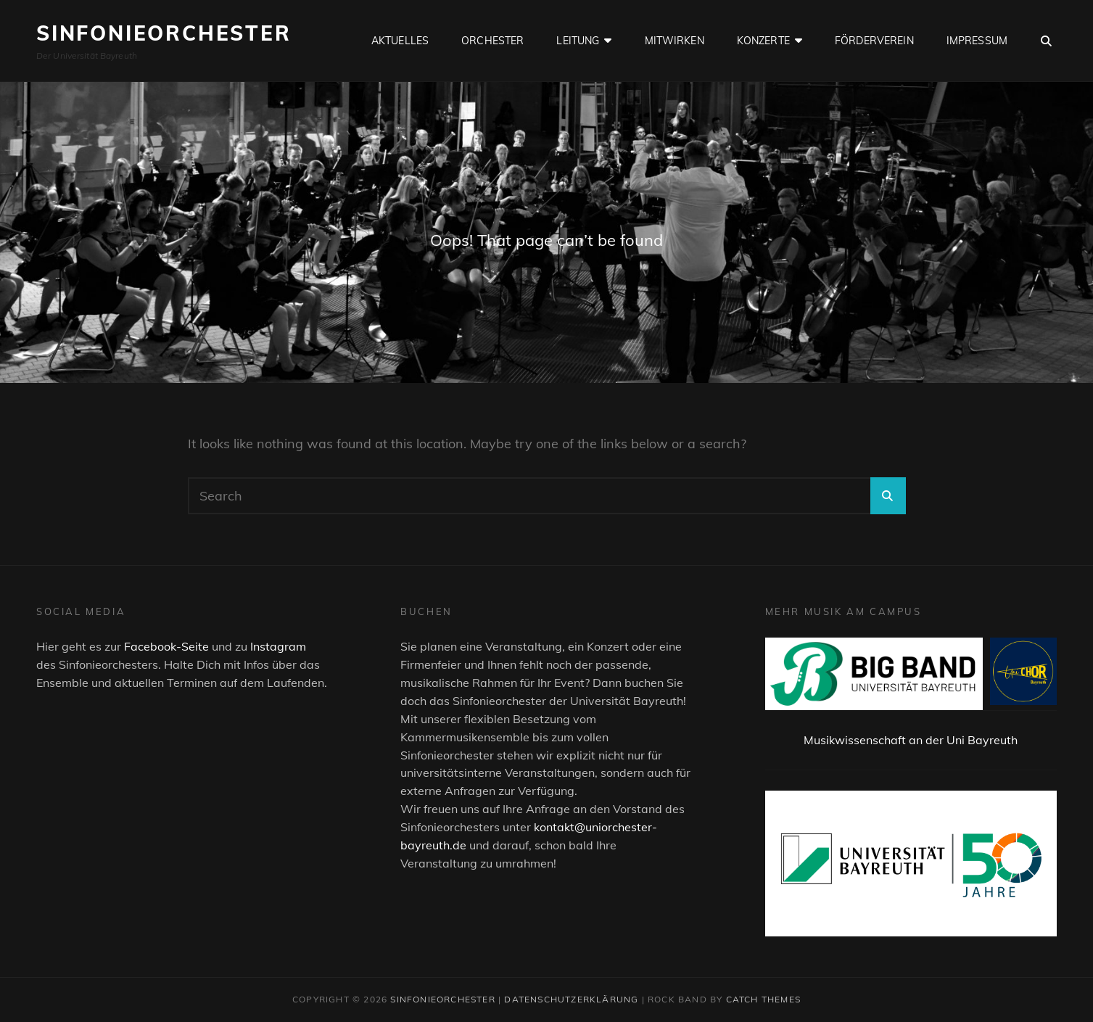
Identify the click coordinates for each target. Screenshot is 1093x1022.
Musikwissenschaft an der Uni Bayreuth (911, 740)
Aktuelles (400, 40)
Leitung (577, 40)
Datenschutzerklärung (571, 999)
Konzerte (763, 40)
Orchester (492, 40)
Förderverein (874, 40)
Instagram (278, 646)
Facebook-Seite (166, 646)
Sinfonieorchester (164, 33)
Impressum (976, 40)
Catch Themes (763, 999)
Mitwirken (674, 40)
